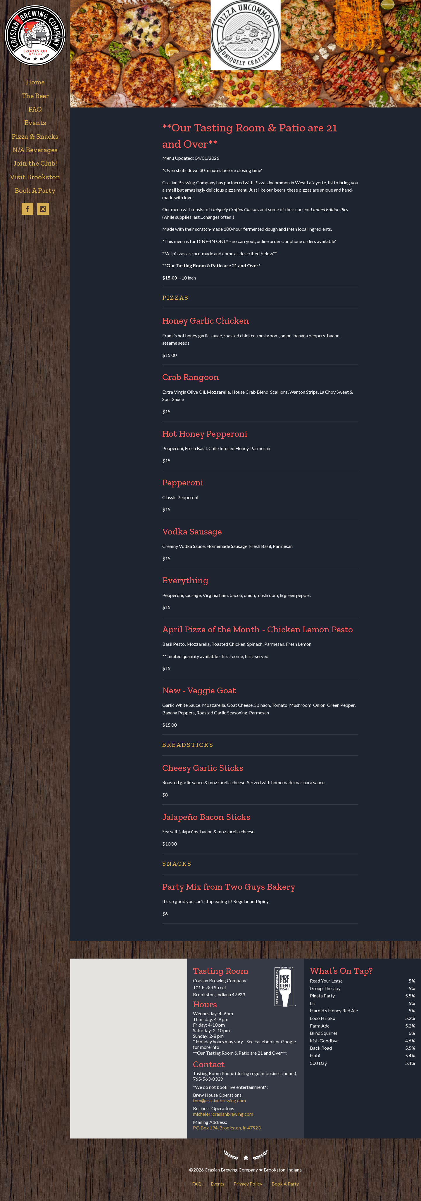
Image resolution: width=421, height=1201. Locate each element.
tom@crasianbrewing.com (219, 1100)
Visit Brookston (35, 177)
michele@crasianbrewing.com (223, 1114)
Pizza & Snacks (35, 136)
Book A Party (285, 1183)
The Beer (35, 95)
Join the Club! (35, 163)
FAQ (196, 1183)
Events (217, 1183)
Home (35, 82)
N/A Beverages (35, 149)
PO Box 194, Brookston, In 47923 (226, 1127)
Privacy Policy (248, 1183)
